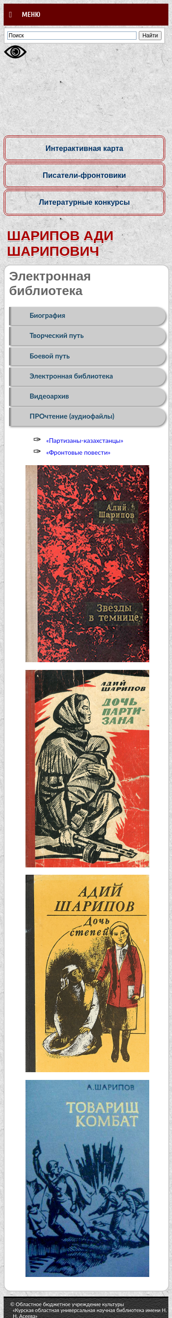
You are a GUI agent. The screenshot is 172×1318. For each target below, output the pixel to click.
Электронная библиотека (71, 376)
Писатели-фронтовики (84, 175)
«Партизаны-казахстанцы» (84, 440)
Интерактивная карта (84, 148)
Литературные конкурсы (84, 202)
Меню (24, 14)
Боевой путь (50, 356)
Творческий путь (57, 335)
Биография (47, 315)
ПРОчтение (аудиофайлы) (72, 416)
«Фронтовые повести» (78, 452)
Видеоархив (49, 396)
